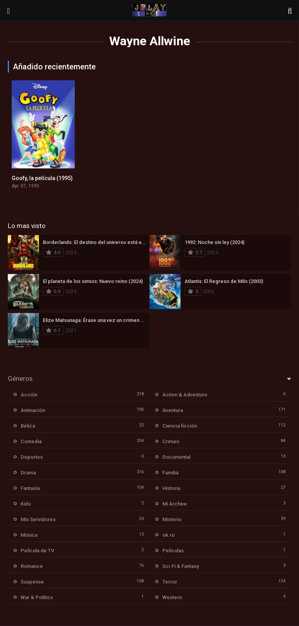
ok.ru (168, 535)
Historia (171, 488)
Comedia (31, 441)
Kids (26, 504)
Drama (28, 473)
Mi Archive (174, 504)
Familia (170, 473)
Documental (176, 457)
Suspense (32, 582)
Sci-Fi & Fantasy (180, 566)
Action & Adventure (185, 395)
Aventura (172, 410)
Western (172, 597)
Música (29, 535)
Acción (29, 395)
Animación (33, 410)
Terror (169, 582)
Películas (173, 550)
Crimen (170, 441)
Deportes (32, 457)
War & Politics (37, 597)
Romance (32, 566)
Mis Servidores (38, 519)
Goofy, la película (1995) (42, 178)
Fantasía (30, 488)
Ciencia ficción (179, 426)
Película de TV (37, 550)
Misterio (171, 519)
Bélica (28, 426)
